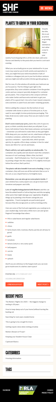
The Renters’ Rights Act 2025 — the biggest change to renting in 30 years (26, 303)
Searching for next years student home (20, 317)
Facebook (6, 390)
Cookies (50, 390)
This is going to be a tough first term (19, 322)
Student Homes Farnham (13, 8)
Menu (46, 8)
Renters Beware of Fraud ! (15, 332)
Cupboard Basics (12, 341)
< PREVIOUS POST (14, 284)
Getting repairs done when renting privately (22, 327)
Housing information (15, 278)
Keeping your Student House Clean (19, 337)
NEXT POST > (43, 284)
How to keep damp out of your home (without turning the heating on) (27, 310)
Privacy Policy (47, 393)
